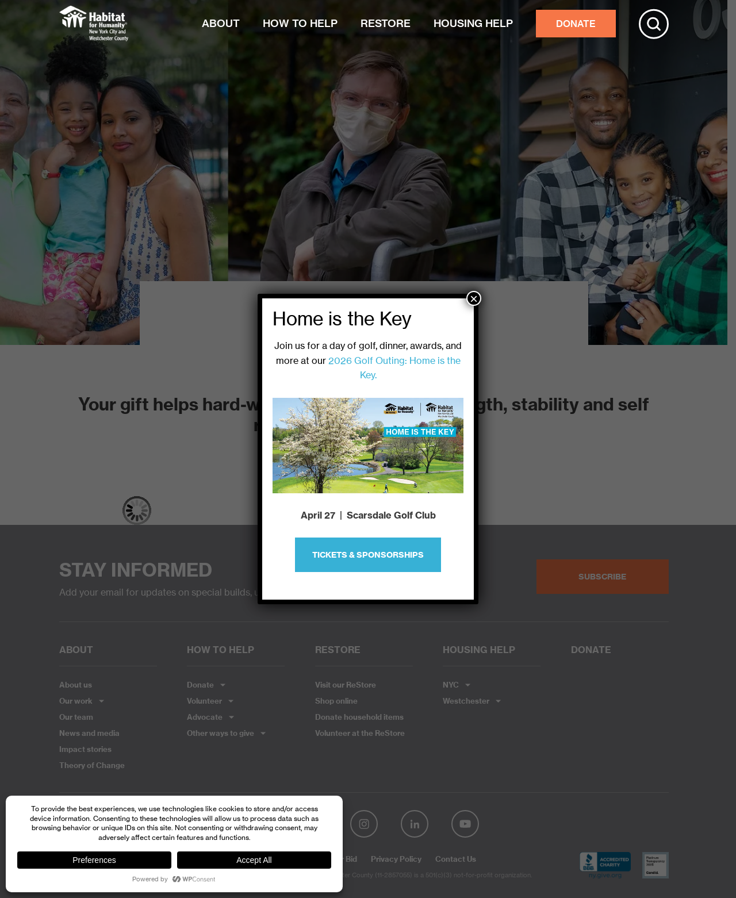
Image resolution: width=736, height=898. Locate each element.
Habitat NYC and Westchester (93, 23)
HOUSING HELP (473, 23)
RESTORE (386, 23)
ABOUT (221, 23)
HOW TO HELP (300, 23)
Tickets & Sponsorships (368, 555)
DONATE (576, 23)
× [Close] (474, 298)
